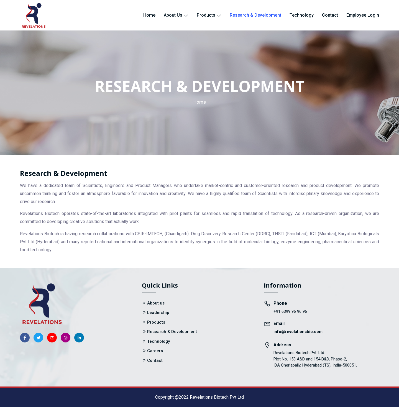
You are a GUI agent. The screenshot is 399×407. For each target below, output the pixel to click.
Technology (302, 15)
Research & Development (255, 15)
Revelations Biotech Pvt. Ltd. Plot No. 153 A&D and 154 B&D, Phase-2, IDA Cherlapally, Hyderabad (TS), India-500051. (315, 359)
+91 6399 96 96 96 (290, 311)
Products (209, 15)
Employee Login (362, 15)
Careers (155, 350)
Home (149, 15)
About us (176, 15)
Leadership (158, 312)
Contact (330, 15)
